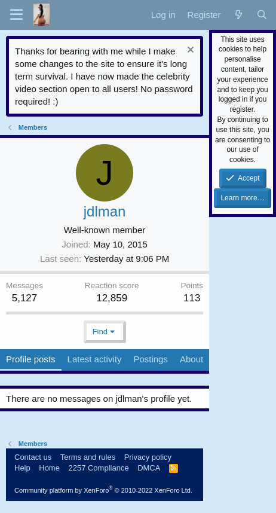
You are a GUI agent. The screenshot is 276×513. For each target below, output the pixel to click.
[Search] (262, 15)
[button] (16, 15)
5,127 (25, 298)
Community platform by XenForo (103, 490)
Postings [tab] (150, 359)
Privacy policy (147, 457)
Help (22, 467)
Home (49, 467)
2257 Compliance (98, 467)
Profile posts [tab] (31, 359)
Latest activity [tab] (95, 359)
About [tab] (191, 359)
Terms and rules (87, 457)
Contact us (32, 457)
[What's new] (238, 15)
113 (191, 298)
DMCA (148, 467)
